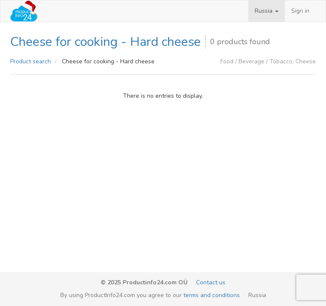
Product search (30, 61)
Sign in (300, 11)
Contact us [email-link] (210, 282)
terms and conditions (211, 295)
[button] (266, 11)
